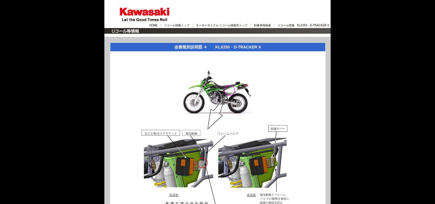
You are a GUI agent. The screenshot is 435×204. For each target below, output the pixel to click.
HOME (153, 25)
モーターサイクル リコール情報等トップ (222, 25)
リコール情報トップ (176, 25)
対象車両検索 (262, 25)
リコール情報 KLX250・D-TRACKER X (303, 25)
